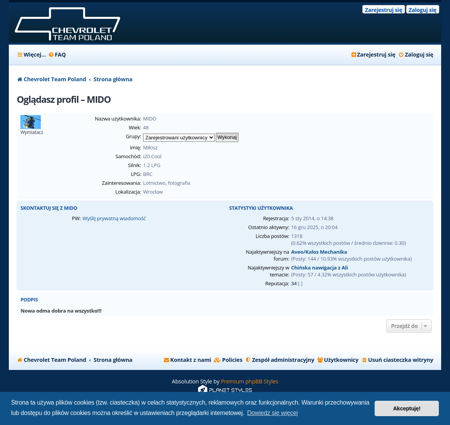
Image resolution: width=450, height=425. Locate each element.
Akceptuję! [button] (407, 408)
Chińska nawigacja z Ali (319, 267)
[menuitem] (57, 55)
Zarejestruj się (383, 9)
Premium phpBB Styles (249, 381)
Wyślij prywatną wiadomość (114, 218)
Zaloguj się (423, 9)
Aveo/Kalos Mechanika (319, 251)
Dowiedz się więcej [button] (272, 413)
